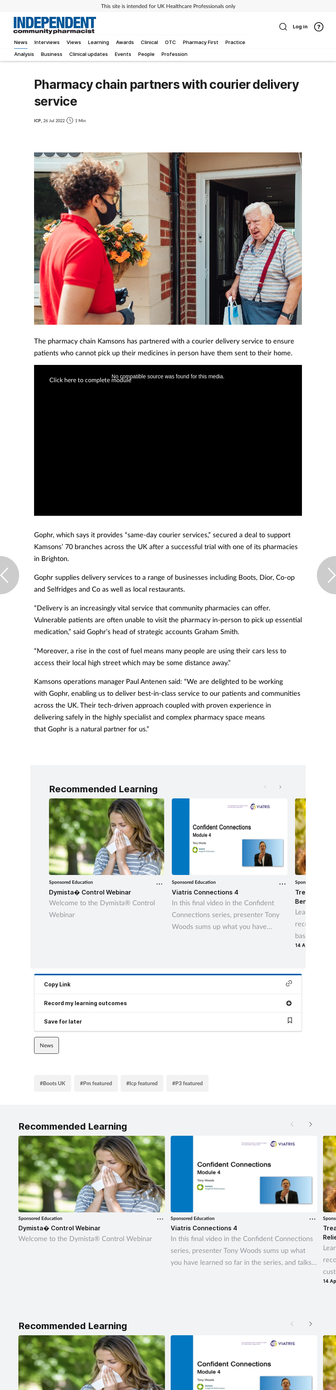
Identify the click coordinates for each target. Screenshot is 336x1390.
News (46, 1045)
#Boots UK (52, 1083)
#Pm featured (96, 1083)
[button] (279, 787)
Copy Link (168, 984)
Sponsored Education (71, 882)
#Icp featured (142, 1083)
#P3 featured (187, 1083)
